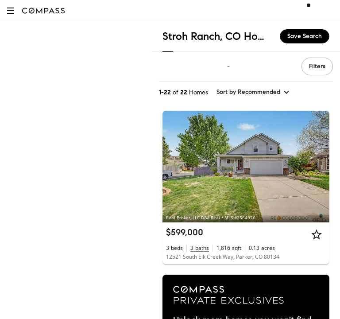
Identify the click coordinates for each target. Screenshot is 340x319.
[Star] (316, 234)
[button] (10, 10)
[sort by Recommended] (253, 92)
